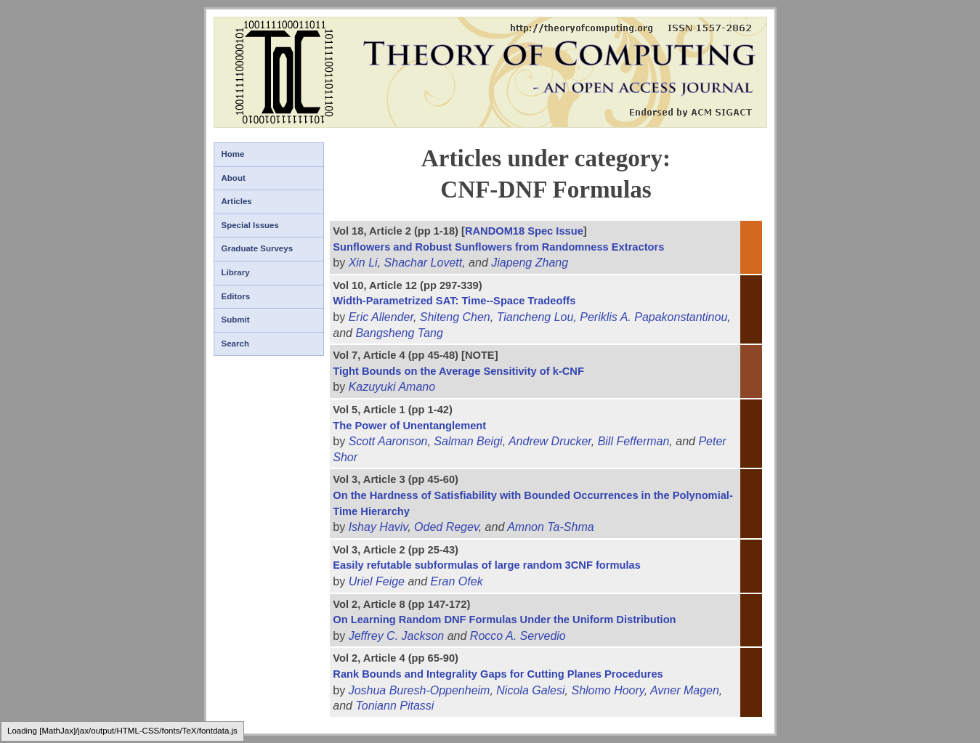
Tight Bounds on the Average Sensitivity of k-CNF (458, 371)
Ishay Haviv (378, 527)
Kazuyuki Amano (392, 387)
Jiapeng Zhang (529, 262)
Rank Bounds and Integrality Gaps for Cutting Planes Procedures (498, 674)
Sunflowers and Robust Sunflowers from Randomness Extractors (498, 247)
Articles (237, 201)
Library (236, 272)
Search (235, 343)
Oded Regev (446, 527)
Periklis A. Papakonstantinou (653, 317)
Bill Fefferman (634, 441)
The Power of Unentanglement (409, 425)
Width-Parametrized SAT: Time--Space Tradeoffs (454, 300)
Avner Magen (684, 690)
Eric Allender (381, 317)
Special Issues (250, 225)
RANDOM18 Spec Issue (524, 231)
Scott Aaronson (388, 441)
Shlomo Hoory (607, 690)
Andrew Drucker (550, 441)
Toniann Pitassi (394, 705)
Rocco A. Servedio (518, 636)
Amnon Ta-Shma (550, 527)
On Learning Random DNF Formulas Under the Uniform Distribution (504, 619)
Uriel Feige (377, 581)
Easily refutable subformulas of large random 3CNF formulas (487, 565)
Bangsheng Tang (398, 333)
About (234, 178)
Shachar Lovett (423, 262)
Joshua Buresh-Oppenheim (419, 690)
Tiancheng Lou (535, 317)
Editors (236, 296)
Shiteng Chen (455, 317)
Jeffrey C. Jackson (397, 636)
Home (233, 154)
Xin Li (363, 262)
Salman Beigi (468, 441)
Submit (236, 319)
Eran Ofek (457, 581)
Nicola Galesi (530, 690)
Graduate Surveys (257, 248)
